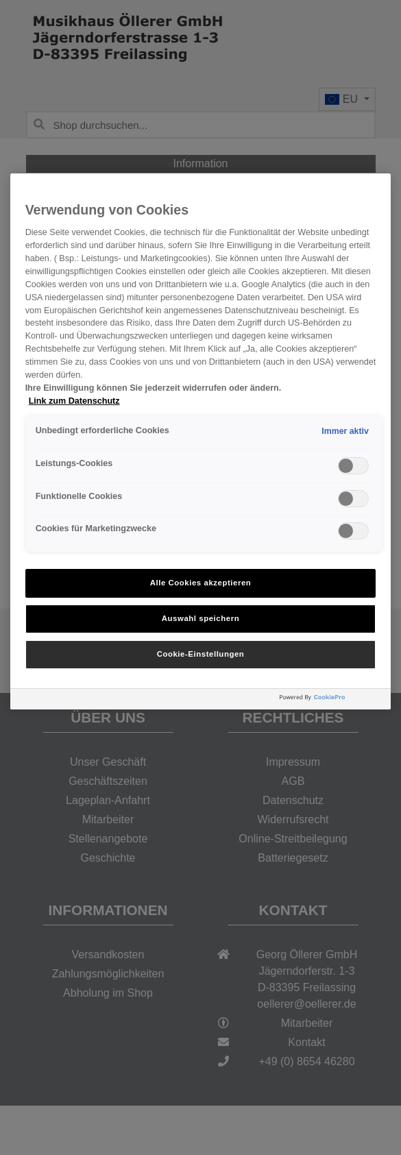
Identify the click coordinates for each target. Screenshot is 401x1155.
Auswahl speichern (200, 618)
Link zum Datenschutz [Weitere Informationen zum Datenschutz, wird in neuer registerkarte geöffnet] (74, 401)
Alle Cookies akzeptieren (201, 583)
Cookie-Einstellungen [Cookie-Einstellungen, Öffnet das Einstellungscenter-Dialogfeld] (201, 654)
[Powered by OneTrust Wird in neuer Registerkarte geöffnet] (332, 700)
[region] (200, 441)
